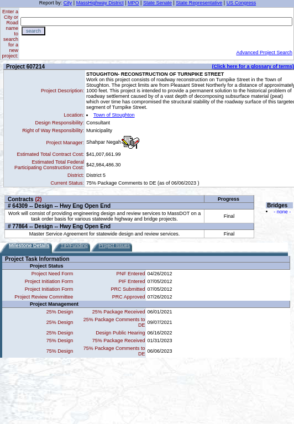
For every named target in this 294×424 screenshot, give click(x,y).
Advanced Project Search (264, 52)
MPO (133, 3)
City (68, 3)
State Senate (157, 3)
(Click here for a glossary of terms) (253, 66)
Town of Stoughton (114, 115)
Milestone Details (29, 245)
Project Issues (114, 245)
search (33, 31)
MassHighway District (100, 3)
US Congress (241, 3)
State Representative (199, 3)
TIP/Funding (74, 245)
